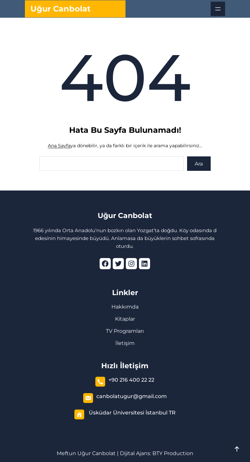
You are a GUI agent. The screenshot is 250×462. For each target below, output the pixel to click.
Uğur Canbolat (60, 8)
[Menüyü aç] (218, 9)
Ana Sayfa (59, 146)
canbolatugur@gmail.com (131, 396)
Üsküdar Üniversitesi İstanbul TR (132, 413)
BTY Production (172, 453)
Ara (199, 164)
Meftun (66, 453)
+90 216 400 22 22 (131, 380)
